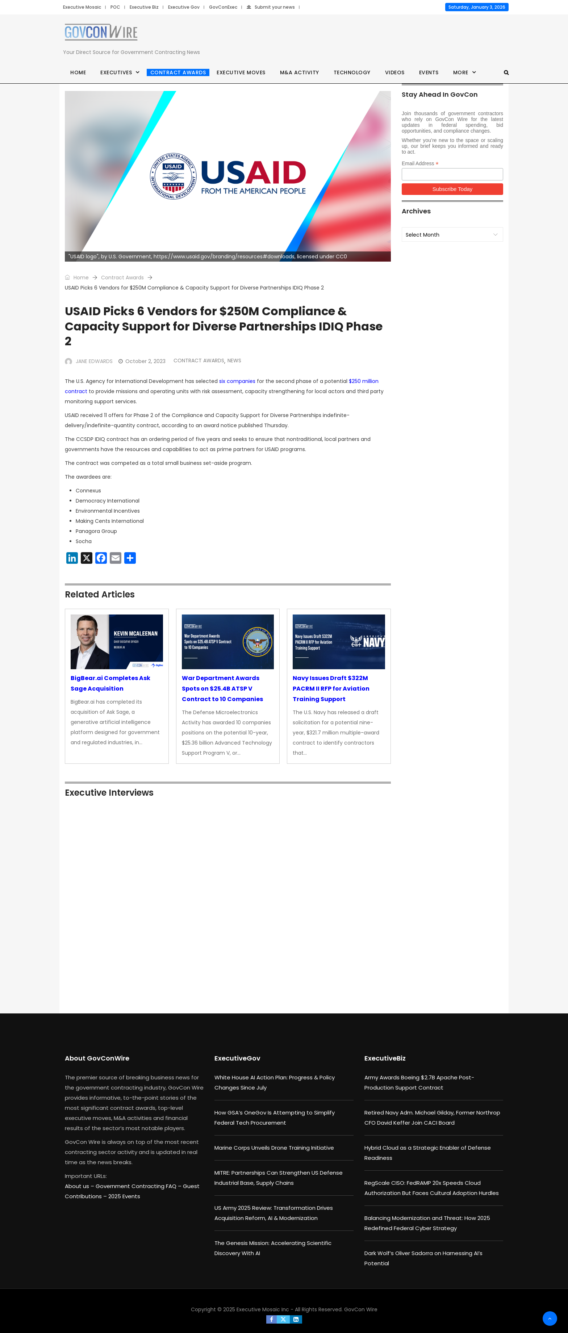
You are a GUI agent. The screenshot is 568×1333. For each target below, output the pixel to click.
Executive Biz (144, 7)
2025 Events (124, 1196)
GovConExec (223, 7)
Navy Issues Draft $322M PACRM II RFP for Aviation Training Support (331, 688)
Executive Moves (241, 72)
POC (115, 7)
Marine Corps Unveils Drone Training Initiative (274, 1147)
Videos (395, 72)
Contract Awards (178, 72)
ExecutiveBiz (385, 1058)
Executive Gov (184, 7)
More (460, 72)
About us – (80, 1186)
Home (78, 72)
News (234, 360)
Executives (116, 72)
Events (429, 72)
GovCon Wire (360, 1309)
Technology (352, 72)
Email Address (420, 163)
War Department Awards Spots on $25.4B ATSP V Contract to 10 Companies (222, 688)
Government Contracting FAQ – (139, 1186)
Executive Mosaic (82, 7)
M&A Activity (299, 72)
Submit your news (271, 7)
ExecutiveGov (237, 1058)
